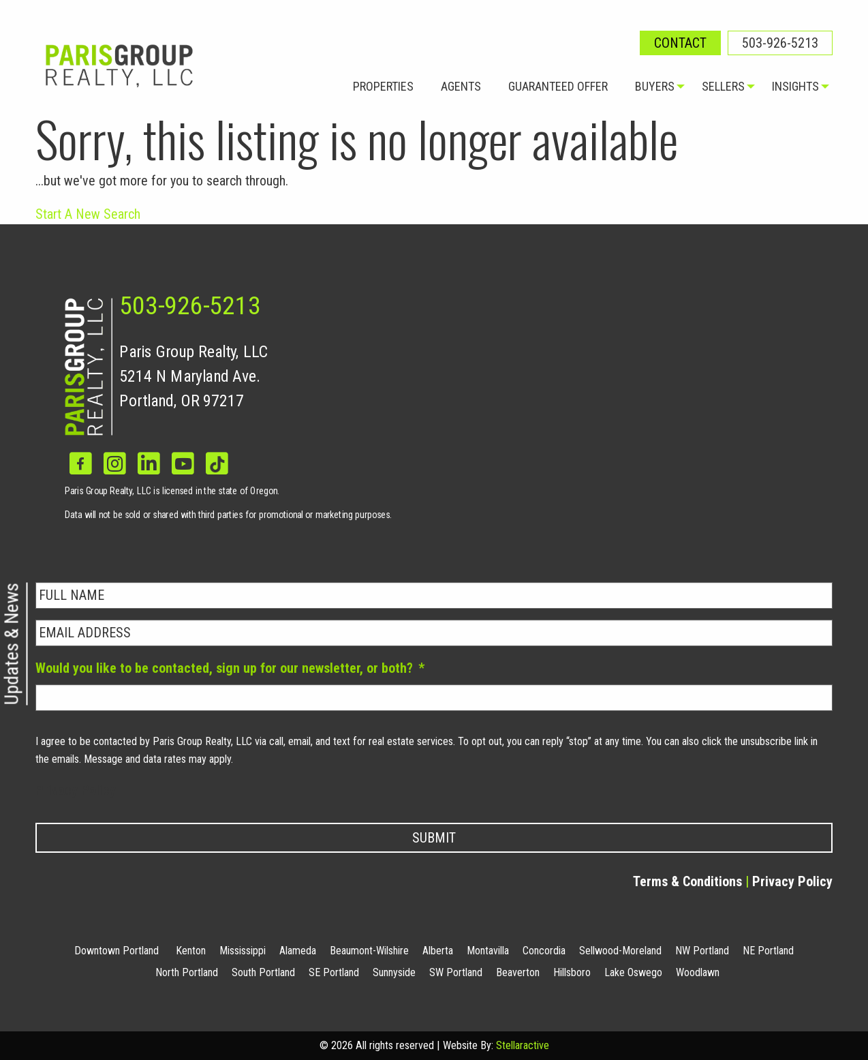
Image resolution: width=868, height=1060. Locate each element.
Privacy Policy (75, 790)
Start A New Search (87, 214)
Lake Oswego (633, 972)
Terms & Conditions (687, 881)
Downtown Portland (116, 950)
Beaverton (518, 972)
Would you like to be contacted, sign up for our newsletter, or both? (229, 668)
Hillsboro (572, 972)
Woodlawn (697, 972)
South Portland (263, 972)
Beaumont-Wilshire (369, 950)
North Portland (186, 972)
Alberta (437, 950)
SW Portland (455, 972)
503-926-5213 (780, 43)
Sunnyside (394, 972)
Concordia (544, 950)
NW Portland (702, 950)
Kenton (191, 950)
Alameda (297, 950)
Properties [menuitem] (383, 86)
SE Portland (334, 972)
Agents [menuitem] (461, 86)
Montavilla (488, 950)
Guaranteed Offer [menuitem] (558, 86)
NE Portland (768, 950)
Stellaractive (522, 1045)
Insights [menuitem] (795, 86)
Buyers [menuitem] (655, 86)
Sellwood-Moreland (620, 950)
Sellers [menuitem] (723, 86)
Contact (680, 43)
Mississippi (242, 950)
